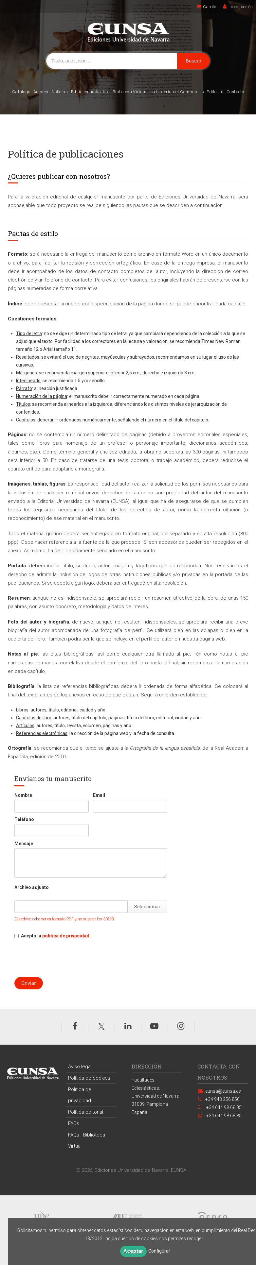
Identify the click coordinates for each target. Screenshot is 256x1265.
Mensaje (23, 843)
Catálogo (21, 92)
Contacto (235, 92)
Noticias (60, 92)
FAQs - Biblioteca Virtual (86, 1140)
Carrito (206, 6)
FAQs (73, 1123)
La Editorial (211, 92)
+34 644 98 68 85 (223, 1115)
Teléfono (24, 819)
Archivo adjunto (31, 887)
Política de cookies (89, 1078)
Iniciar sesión (238, 6)
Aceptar (133, 1251)
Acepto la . (56, 935)
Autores (40, 92)
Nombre (23, 795)
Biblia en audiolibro (90, 92)
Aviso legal (80, 1066)
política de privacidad (65, 935)
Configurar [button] (159, 1251)
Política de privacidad (79, 1094)
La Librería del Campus (173, 92)
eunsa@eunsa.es (223, 1091)
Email (99, 795)
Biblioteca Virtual (129, 92)
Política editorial (85, 1112)
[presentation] (64, 958)
